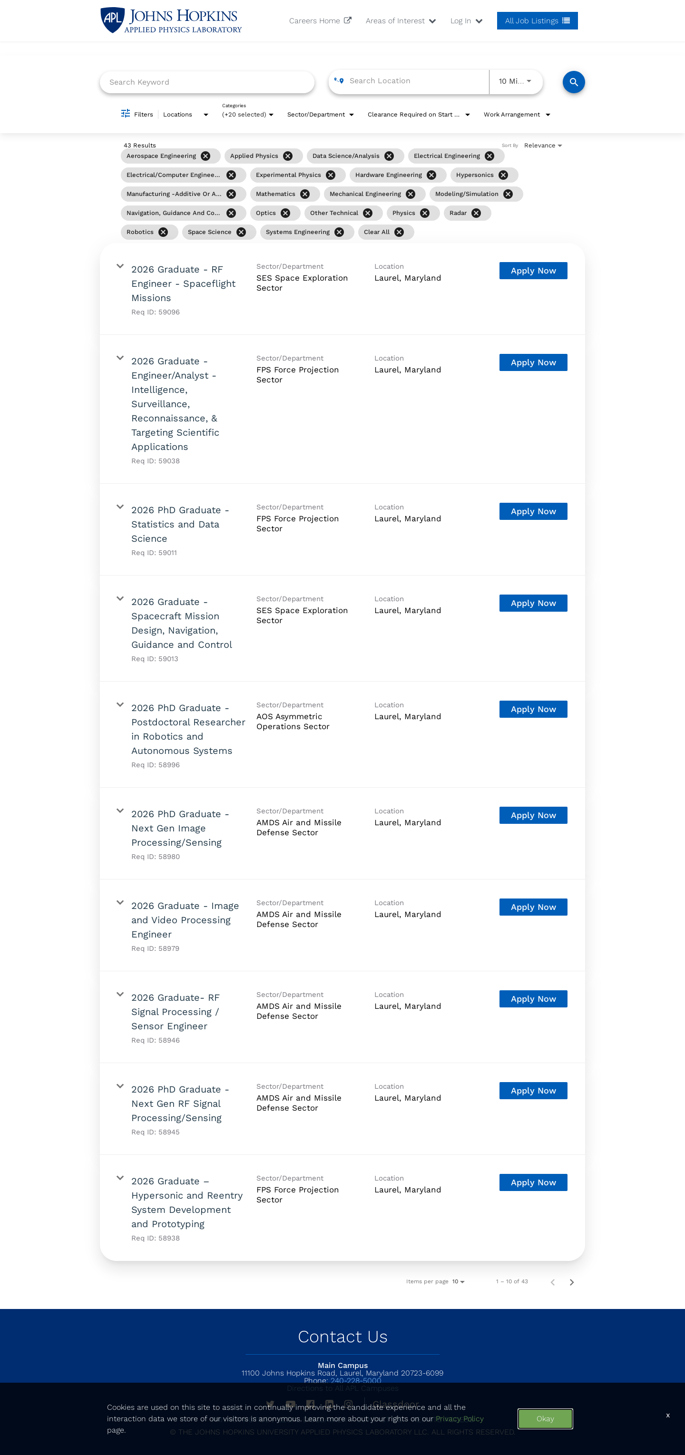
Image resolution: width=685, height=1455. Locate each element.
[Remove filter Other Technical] (367, 213)
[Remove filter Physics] (424, 213)
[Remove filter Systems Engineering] (339, 232)
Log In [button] (466, 20)
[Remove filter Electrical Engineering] (489, 156)
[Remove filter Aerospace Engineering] (205, 156)
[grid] (322, 194)
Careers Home (320, 20)
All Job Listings (537, 20)
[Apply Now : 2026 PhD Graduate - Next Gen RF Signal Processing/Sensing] (533, 1090)
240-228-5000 (343, 1380)
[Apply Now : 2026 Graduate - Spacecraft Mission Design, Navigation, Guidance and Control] (533, 603)
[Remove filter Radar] (476, 213)
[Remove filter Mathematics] (304, 194)
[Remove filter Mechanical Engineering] (410, 194)
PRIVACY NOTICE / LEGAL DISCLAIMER (279, 1419)
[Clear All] (399, 232)
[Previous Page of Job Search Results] (552, 1281)
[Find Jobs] (574, 82)
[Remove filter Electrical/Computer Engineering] (231, 175)
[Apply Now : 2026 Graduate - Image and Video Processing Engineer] (533, 907)
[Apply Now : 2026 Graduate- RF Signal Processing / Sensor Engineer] (533, 998)
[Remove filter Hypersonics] (503, 175)
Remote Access (443, 1419)
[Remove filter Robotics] (163, 232)
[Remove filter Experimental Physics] (330, 175)
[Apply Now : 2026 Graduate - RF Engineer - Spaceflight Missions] (533, 270)
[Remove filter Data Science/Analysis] (389, 156)
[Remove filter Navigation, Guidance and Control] (231, 213)
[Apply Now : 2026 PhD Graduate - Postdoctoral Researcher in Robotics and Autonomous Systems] (533, 709)
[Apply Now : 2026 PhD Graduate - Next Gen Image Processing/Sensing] (533, 815)
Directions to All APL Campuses (343, 1388)
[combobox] (207, 82)
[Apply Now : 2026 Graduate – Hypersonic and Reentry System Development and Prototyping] (533, 1182)
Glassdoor (395, 1404)
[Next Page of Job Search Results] (571, 1281)
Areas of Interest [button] (401, 20)
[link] (342, 289)
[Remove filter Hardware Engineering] (431, 175)
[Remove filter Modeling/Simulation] (508, 194)
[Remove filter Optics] (285, 213)
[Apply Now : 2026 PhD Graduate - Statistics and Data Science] (533, 511)
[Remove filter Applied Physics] (287, 156)
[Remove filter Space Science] (241, 232)
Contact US (379, 1419)
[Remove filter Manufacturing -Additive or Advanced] (231, 194)
